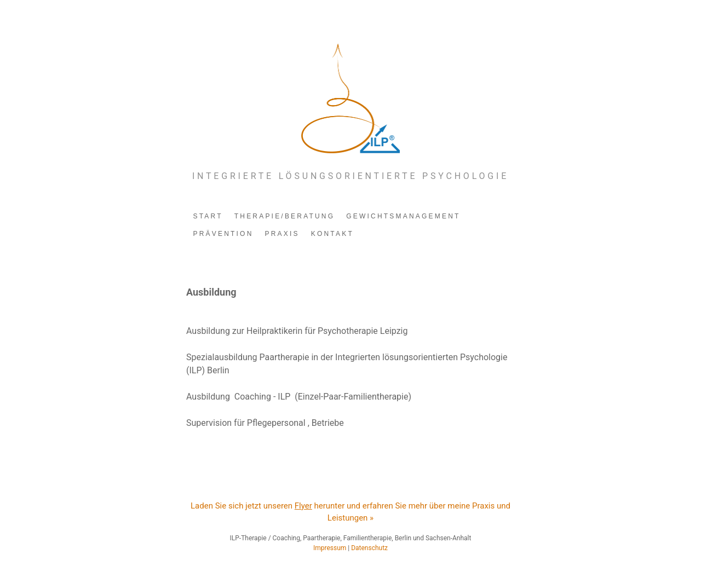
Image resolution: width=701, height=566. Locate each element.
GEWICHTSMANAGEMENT (403, 216)
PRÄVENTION (223, 234)
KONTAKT (332, 234)
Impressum (329, 548)
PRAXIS (282, 234)
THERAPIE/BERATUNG (284, 216)
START (208, 216)
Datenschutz (369, 548)
